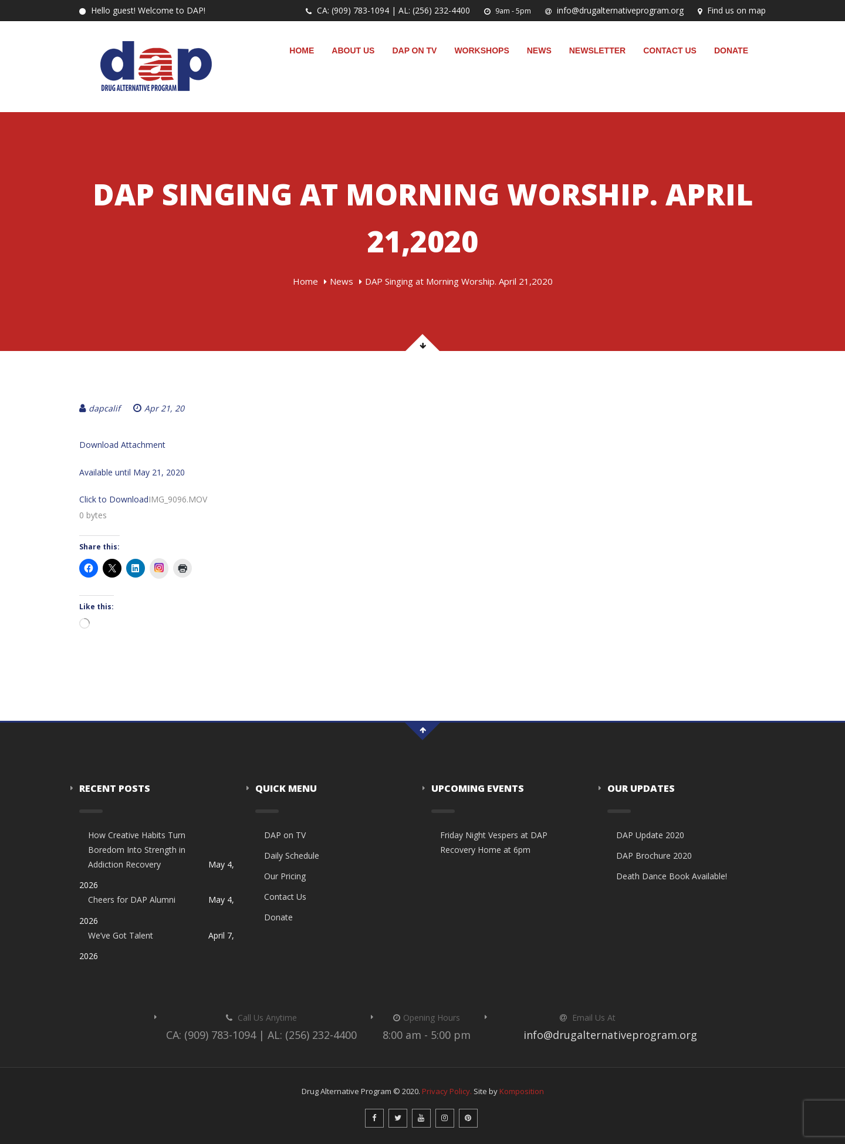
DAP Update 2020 (650, 835)
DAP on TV (414, 50)
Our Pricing (285, 876)
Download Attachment (122, 444)
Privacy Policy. (447, 1091)
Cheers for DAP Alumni (131, 899)
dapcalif (99, 408)
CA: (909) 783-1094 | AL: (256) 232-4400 (388, 10)
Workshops (481, 50)
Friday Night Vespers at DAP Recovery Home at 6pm (493, 842)
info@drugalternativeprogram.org (614, 10)
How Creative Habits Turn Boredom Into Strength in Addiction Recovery (136, 849)
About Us (353, 50)
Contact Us (670, 50)
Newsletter (597, 50)
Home (301, 50)
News (539, 50)
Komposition (521, 1091)
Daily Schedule (291, 855)
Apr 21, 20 (158, 408)
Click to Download (113, 499)
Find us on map (732, 10)
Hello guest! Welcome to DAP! (142, 10)
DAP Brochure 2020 (654, 855)
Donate (731, 50)
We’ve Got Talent (120, 935)
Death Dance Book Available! (671, 876)
